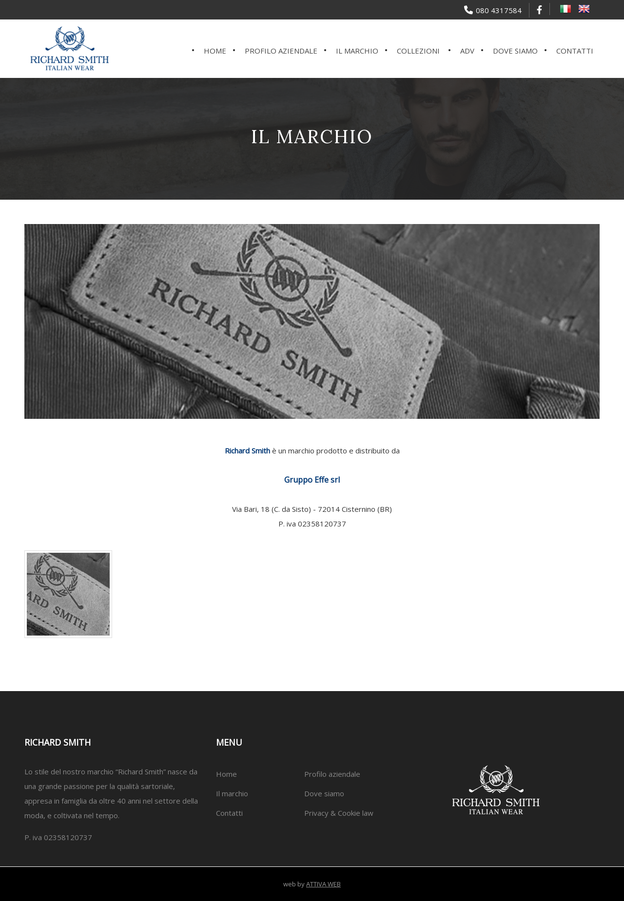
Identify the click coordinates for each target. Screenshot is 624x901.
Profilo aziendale (281, 51)
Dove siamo (515, 51)
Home (215, 51)
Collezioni (418, 51)
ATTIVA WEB (323, 884)
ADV (467, 51)
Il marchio (357, 51)
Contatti (574, 51)
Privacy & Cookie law (338, 813)
